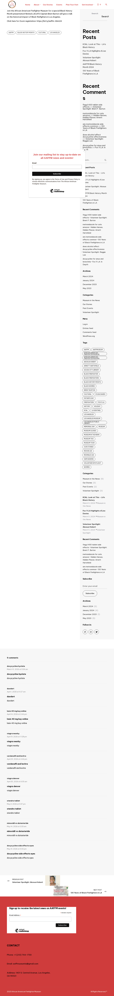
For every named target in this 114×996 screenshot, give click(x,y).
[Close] (84, 150)
